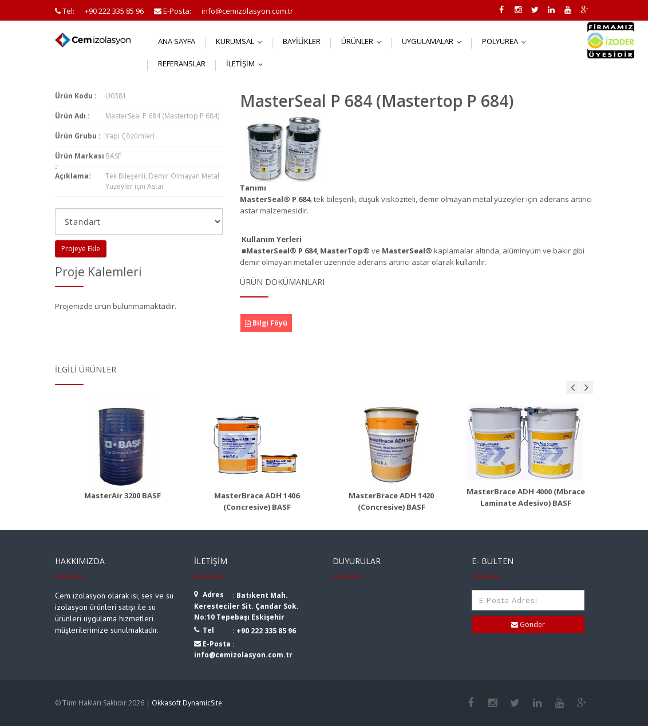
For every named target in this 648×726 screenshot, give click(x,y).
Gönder (528, 624)
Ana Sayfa (176, 41)
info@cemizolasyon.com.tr (243, 655)
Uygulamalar (434, 41)
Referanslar (182, 63)
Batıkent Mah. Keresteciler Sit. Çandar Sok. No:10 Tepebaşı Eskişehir (246, 606)
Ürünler (363, 41)
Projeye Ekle (80, 248)
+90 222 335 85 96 (266, 631)
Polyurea (506, 41)
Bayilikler (302, 41)
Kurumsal (241, 41)
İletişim (247, 63)
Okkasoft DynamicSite (187, 703)
